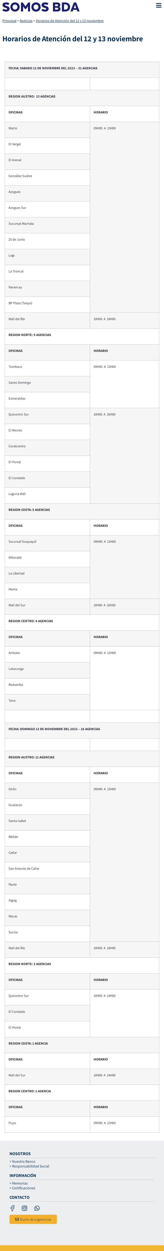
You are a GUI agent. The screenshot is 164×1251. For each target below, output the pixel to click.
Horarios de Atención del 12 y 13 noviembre (70, 20)
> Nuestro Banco (22, 1161)
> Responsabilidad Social (29, 1166)
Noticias (26, 20)
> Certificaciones (22, 1188)
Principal (9, 20)
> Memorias (19, 1183)
